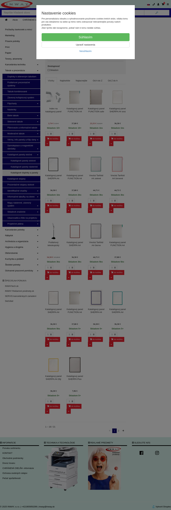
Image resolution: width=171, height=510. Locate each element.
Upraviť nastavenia (85, 44)
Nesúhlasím (85, 51)
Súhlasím (85, 37)
